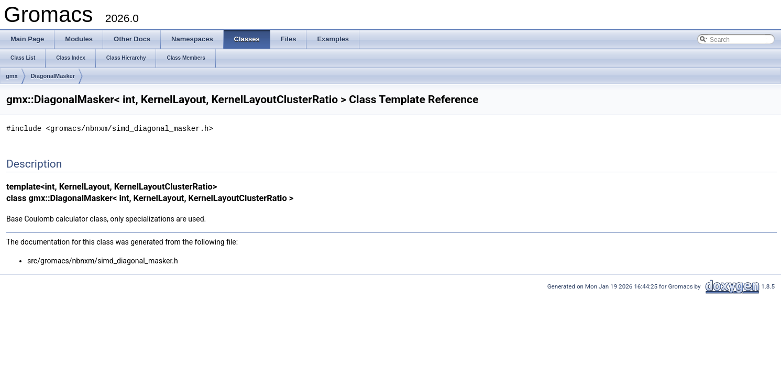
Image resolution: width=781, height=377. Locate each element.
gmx (12, 76)
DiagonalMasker (53, 76)
